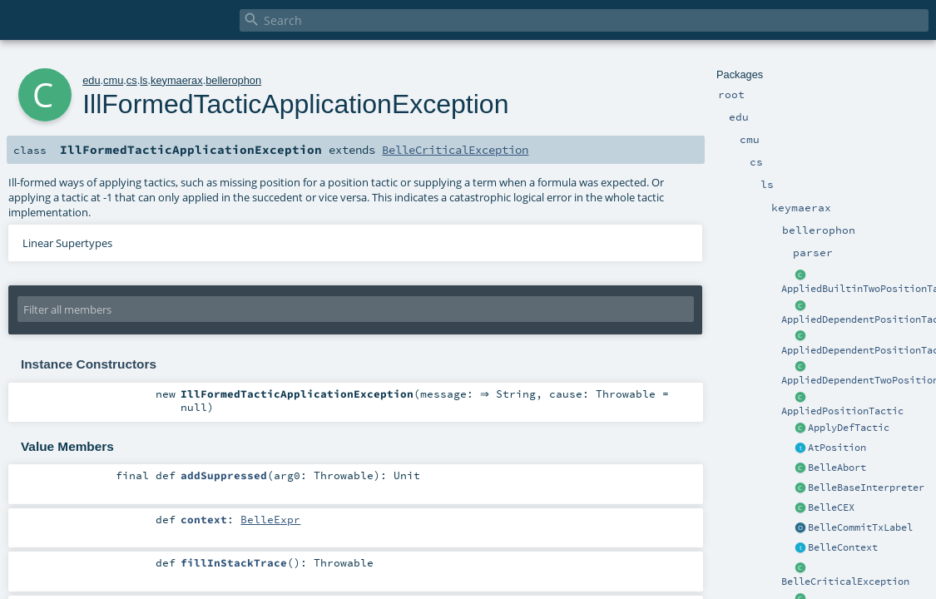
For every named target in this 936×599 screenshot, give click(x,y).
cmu (113, 80)
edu (91, 80)
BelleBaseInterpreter (866, 487)
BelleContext (843, 547)
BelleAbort (837, 467)
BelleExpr (270, 519)
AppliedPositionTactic (842, 411)
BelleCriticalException (845, 581)
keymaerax (177, 80)
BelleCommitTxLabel (860, 527)
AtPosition (837, 447)
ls (143, 80)
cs (131, 80)
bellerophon (233, 80)
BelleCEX (831, 507)
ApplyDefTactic (848, 427)
